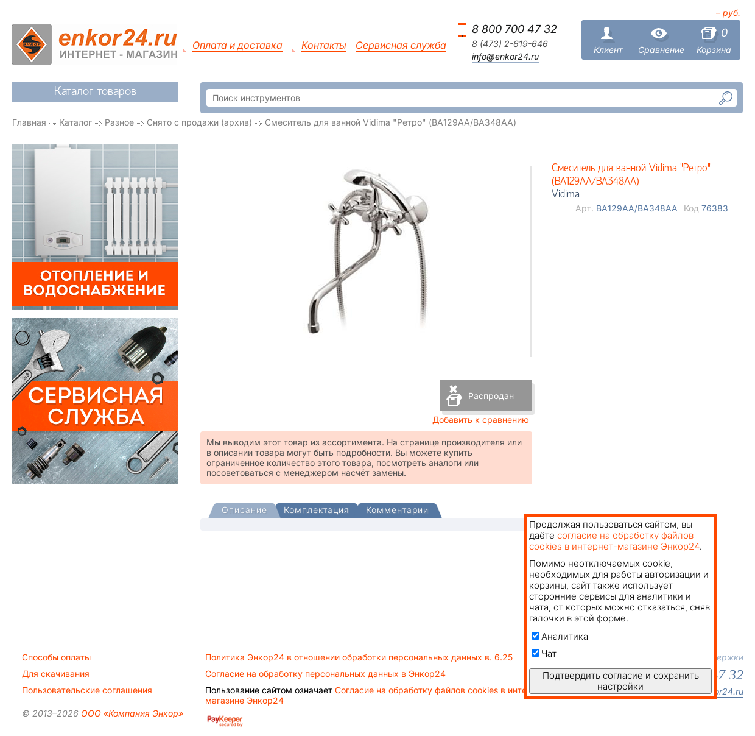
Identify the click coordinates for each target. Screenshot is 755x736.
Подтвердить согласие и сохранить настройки (621, 681)
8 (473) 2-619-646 (510, 44)
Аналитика (560, 636)
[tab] (244, 511)
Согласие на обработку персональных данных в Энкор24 (325, 674)
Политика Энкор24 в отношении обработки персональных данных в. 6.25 (359, 657)
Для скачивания (56, 674)
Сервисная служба (401, 45)
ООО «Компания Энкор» (131, 713)
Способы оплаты (56, 657)
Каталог (75, 122)
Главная (29, 122)
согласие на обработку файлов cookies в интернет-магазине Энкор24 (614, 540)
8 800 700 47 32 (514, 29)
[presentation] (244, 510)
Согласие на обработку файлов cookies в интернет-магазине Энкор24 (377, 695)
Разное (119, 122)
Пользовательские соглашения (87, 690)
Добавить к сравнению (480, 419)
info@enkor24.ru (505, 57)
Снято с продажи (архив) (199, 122)
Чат (544, 653)
